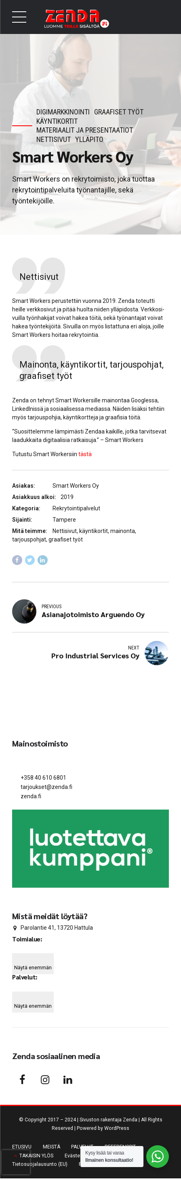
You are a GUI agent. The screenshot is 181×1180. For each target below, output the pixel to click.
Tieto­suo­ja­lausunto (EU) (39, 1165)
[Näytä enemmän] (33, 965)
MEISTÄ (51, 1148)
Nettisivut (53, 139)
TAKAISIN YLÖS (36, 1157)
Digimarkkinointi (63, 112)
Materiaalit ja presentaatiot (84, 130)
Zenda (130, 1121)
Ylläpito (89, 139)
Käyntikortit (57, 121)
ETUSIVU (22, 1148)
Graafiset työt (118, 112)
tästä (85, 454)
